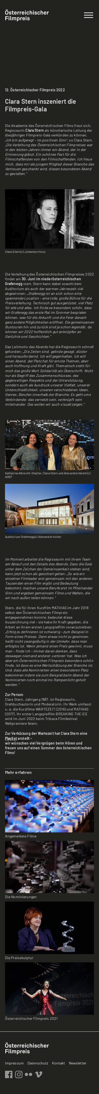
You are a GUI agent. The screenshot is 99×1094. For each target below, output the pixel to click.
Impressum (14, 1063)
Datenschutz (37, 1063)
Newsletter (77, 1063)
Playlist (11, 738)
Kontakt (58, 1063)
